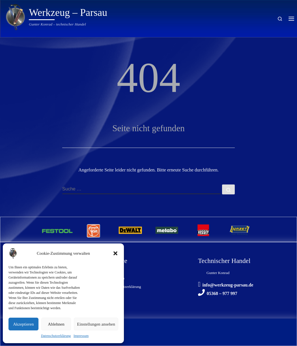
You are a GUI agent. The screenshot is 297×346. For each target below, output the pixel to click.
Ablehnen (56, 324)
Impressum (81, 336)
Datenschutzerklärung (56, 336)
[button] (115, 253)
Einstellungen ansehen (96, 324)
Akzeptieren (23, 324)
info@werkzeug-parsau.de (227, 285)
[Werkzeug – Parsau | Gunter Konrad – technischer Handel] (15, 16)
